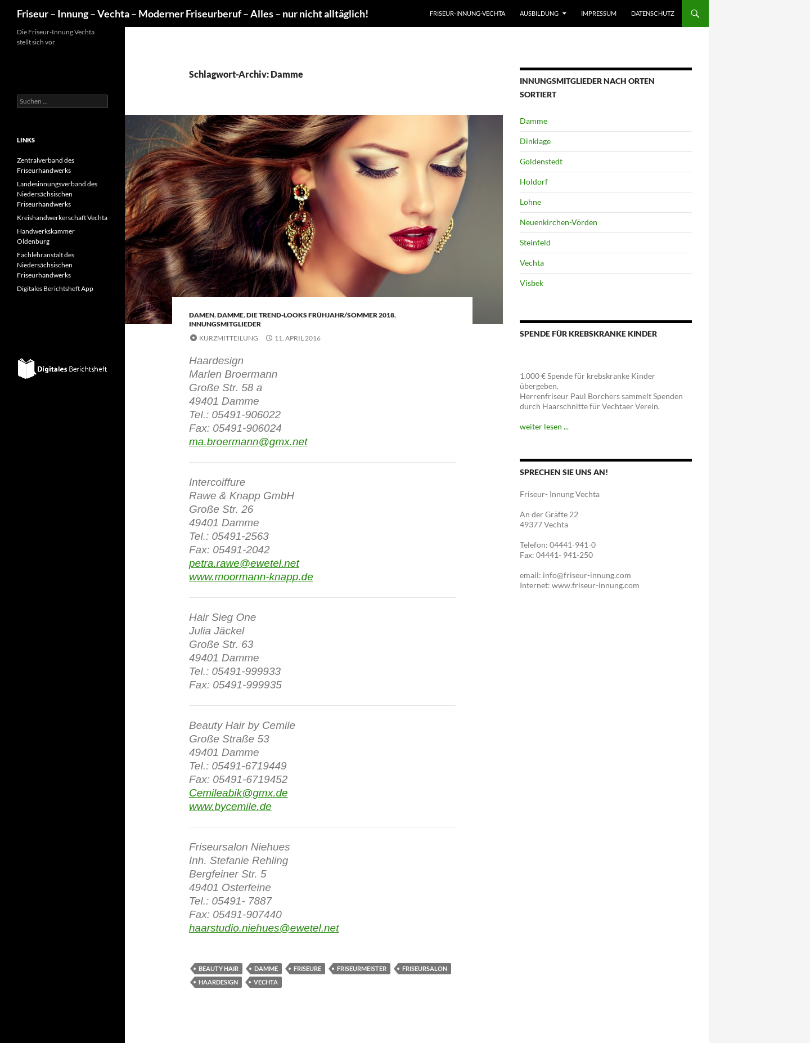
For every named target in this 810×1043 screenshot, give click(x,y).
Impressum (598, 13)
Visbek (531, 283)
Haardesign (218, 982)
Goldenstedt (541, 161)
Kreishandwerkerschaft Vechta (62, 217)
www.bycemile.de (230, 806)
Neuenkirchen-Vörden (558, 222)
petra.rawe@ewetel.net (244, 563)
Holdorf (534, 181)
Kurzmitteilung (228, 338)
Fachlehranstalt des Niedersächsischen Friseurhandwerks (45, 264)
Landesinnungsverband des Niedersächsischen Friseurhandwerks (57, 194)
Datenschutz (652, 13)
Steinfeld (535, 242)
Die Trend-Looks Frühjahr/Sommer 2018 (320, 315)
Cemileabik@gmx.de (238, 793)
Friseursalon (424, 968)
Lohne (530, 202)
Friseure (307, 968)
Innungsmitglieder (225, 324)
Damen (201, 315)
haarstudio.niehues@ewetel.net (264, 928)
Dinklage (535, 141)
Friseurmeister (361, 968)
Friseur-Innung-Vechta (467, 13)
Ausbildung (539, 13)
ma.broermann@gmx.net (248, 441)
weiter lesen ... (544, 426)
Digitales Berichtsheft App (55, 288)
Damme (230, 315)
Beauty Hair (218, 968)
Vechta (266, 982)
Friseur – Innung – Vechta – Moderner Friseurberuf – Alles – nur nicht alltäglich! (192, 13)
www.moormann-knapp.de (251, 577)
